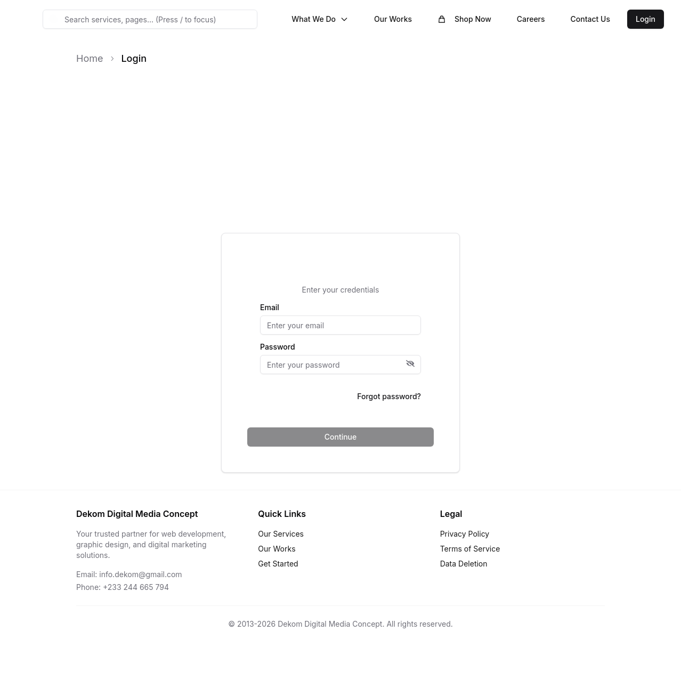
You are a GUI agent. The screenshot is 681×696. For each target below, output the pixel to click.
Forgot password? (389, 396)
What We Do (319, 18)
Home (89, 58)
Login (645, 18)
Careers (531, 18)
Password (277, 347)
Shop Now (464, 18)
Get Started (278, 563)
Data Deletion (464, 563)
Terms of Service (470, 548)
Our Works (393, 18)
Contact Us (590, 18)
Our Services (281, 533)
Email (269, 307)
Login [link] (134, 58)
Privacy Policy (465, 533)
